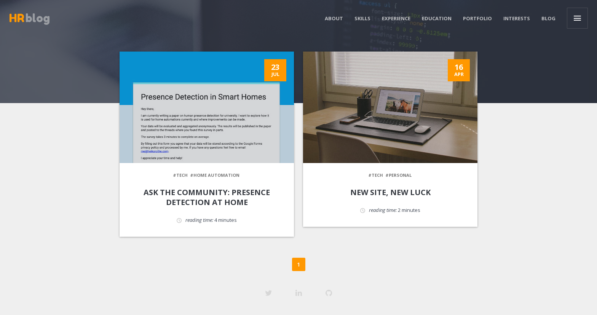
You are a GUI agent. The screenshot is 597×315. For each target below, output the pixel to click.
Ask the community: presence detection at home (207, 197)
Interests (516, 18)
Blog (548, 18)
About (334, 18)
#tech (180, 175)
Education (437, 18)
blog (29, 18)
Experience (396, 18)
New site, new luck (390, 192)
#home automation (214, 175)
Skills (362, 18)
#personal (398, 175)
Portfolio (477, 18)
